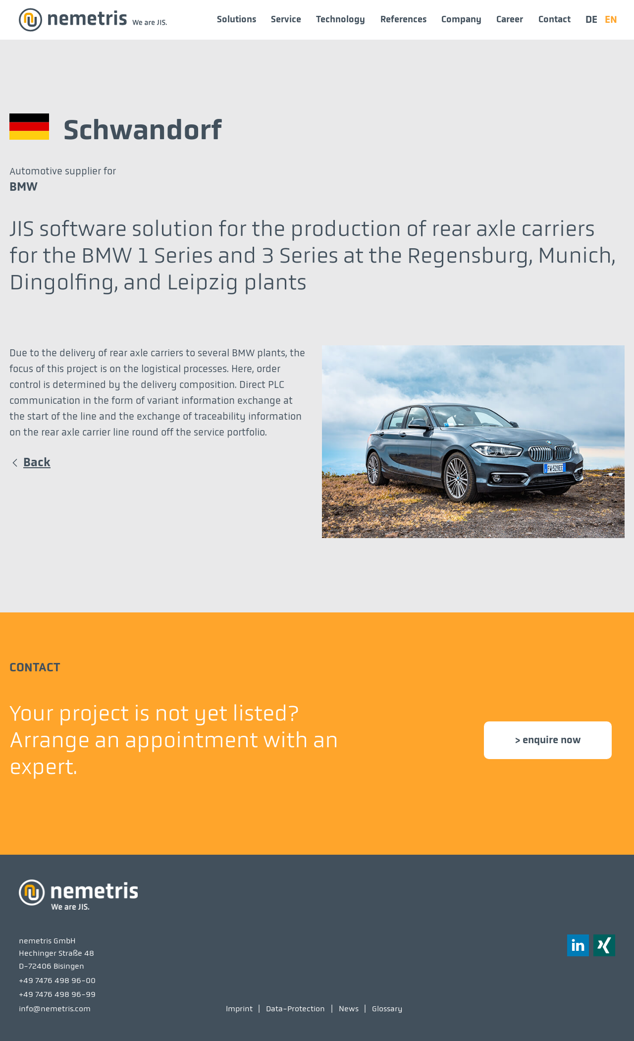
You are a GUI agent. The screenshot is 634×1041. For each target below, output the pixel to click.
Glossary (387, 1008)
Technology (340, 19)
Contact (554, 19)
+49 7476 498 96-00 (57, 980)
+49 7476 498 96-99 (57, 994)
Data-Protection (295, 1008)
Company (461, 19)
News (349, 1008)
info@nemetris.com (55, 1008)
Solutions (236, 19)
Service (286, 19)
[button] (604, 945)
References (403, 19)
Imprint (239, 1008)
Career (509, 19)
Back (37, 462)
